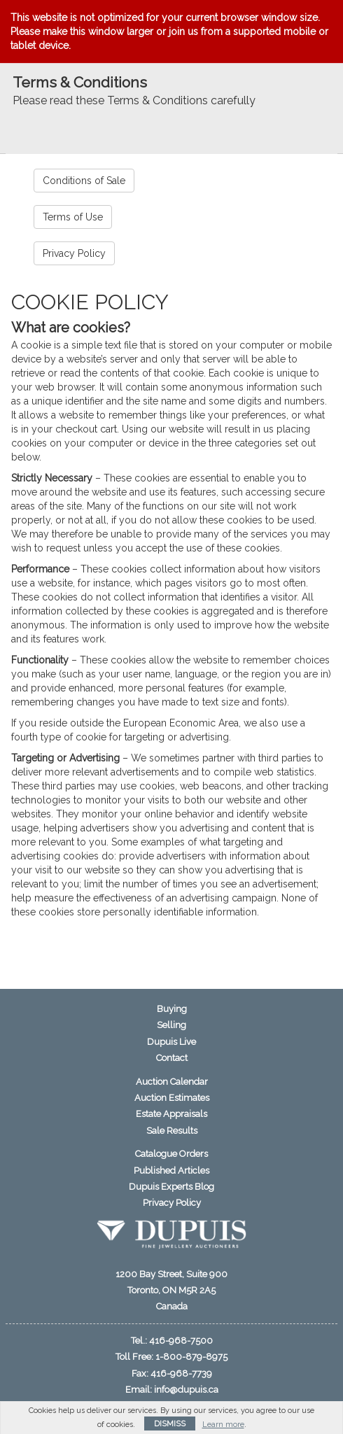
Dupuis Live (171, 1041)
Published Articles (171, 1170)
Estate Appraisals (171, 1114)
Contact (172, 1058)
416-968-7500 (181, 1340)
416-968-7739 (181, 1373)
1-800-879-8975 (191, 1356)
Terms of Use (73, 217)
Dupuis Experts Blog (171, 1186)
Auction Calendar (172, 1081)
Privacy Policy (74, 253)
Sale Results (171, 1130)
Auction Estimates (171, 1097)
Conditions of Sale (84, 180)
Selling (171, 1025)
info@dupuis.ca (186, 1389)
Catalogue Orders (171, 1153)
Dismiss (170, 1423)
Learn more (223, 1424)
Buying (172, 1009)
